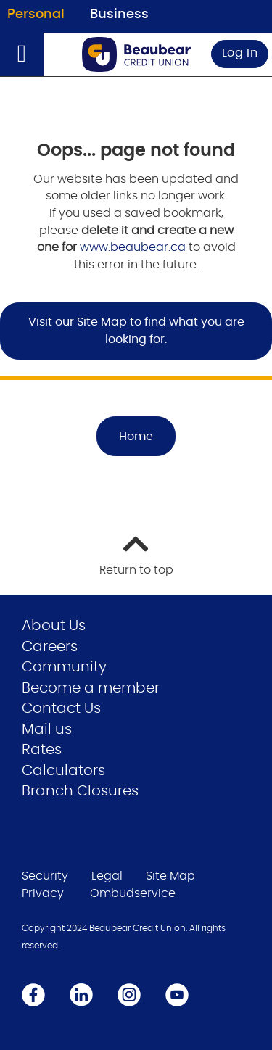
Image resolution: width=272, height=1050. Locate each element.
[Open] (22, 54)
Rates (42, 750)
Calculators (63, 771)
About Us (54, 626)
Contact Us (61, 708)
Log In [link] (240, 53)
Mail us (47, 729)
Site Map (170, 876)
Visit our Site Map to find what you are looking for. (136, 330)
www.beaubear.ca (133, 247)
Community (64, 667)
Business (119, 14)
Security (45, 876)
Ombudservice (133, 893)
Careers (50, 647)
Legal (107, 876)
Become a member (91, 688)
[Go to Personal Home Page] (136, 54)
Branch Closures (80, 791)
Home (136, 436)
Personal (36, 14)
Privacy (43, 893)
